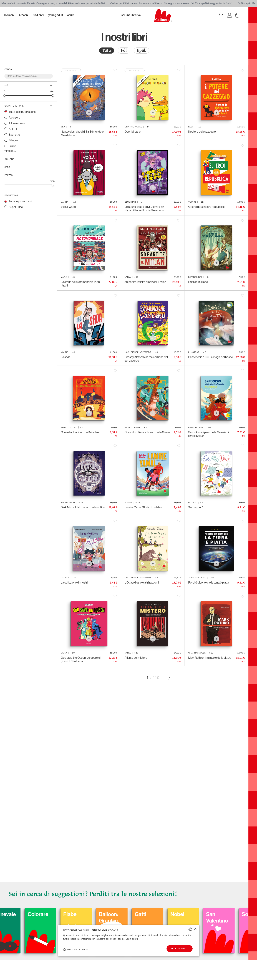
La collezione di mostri (74, 582)
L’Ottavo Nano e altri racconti (142, 582)
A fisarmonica (17, 123)
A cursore (14, 117)
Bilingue (13, 140)
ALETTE (14, 129)
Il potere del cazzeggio (202, 131)
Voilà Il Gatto (68, 206)
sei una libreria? (131, 15)
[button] (75, 949)
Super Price (16, 207)
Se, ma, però (195, 507)
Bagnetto (14, 134)
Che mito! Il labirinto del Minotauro (81, 432)
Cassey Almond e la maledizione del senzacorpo (146, 358)
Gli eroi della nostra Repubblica (206, 206)
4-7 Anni (24, 15)
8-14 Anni (38, 15)
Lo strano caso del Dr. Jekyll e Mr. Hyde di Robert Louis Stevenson (144, 208)
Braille (12, 146)
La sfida (65, 357)
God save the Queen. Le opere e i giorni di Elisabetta (81, 659)
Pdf (124, 50)
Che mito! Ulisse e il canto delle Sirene (147, 432)
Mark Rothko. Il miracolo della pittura (209, 657)
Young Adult (55, 15)
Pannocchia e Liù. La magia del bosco (210, 357)
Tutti (106, 50)
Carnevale (33, 914)
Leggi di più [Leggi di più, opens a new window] (132, 938)
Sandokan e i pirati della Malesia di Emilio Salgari (208, 434)
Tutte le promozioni (20, 201)
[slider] (4, 95)
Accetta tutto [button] (179, 948)
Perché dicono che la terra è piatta (208, 582)
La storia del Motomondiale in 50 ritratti (80, 283)
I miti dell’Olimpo (198, 282)
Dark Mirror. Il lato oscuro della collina (83, 507)
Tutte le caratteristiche (22, 112)
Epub (141, 50)
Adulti (70, 15)
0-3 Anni (9, 15)
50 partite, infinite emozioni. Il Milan (145, 282)
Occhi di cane (133, 131)
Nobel (207, 914)
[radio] (106, 50)
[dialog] (128, 940)
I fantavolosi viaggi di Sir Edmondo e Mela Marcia (82, 133)
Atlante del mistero (136, 657)
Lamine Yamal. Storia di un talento (144, 507)
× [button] (195, 929)
